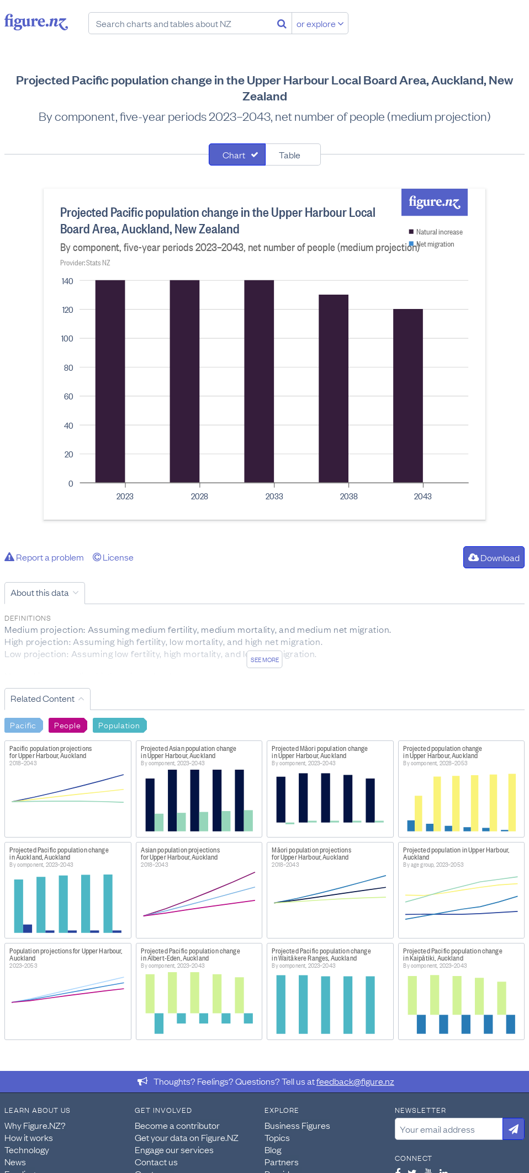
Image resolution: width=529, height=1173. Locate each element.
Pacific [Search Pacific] (23, 724)
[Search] (282, 23)
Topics (277, 1137)
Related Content (42, 698)
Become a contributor (177, 1125)
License (113, 557)
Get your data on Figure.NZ (187, 1137)
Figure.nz (36, 22)
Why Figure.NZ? (35, 1125)
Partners (281, 1161)
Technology (26, 1149)
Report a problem (44, 557)
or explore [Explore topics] (320, 23)
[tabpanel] (264, 354)
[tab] (237, 154)
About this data (39, 592)
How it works (28, 1137)
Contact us (156, 1161)
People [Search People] (67, 724)
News (15, 1161)
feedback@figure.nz (355, 1081)
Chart (234, 154)
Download (494, 557)
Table (289, 154)
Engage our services (174, 1149)
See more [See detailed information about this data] (265, 659)
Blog (272, 1149)
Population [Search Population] (119, 724)
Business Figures (297, 1125)
